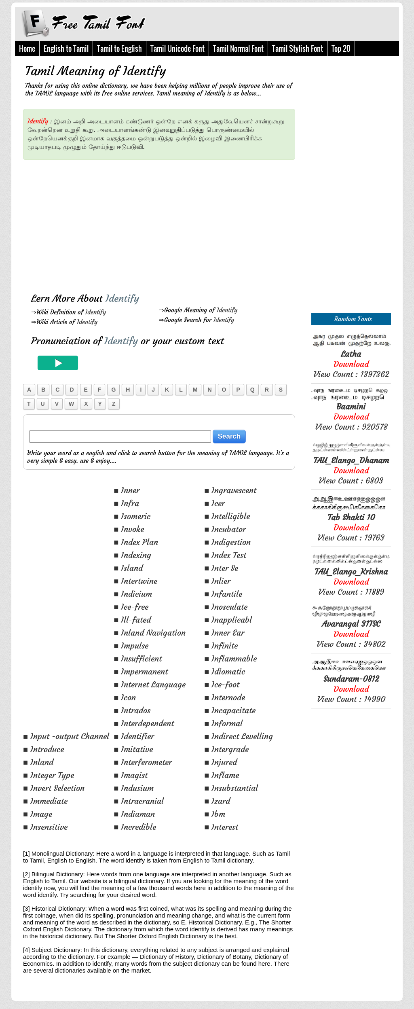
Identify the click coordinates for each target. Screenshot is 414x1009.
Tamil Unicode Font (177, 48)
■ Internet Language (150, 684)
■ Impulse (131, 645)
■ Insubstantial (231, 788)
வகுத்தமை (121, 138)
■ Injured (220, 762)
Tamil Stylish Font (297, 48)
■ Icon (125, 697)
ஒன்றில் (186, 138)
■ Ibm (214, 814)
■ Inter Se (221, 568)
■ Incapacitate (230, 710)
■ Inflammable (230, 658)
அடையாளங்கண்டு (124, 130)
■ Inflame (221, 775)
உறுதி (72, 130)
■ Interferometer (143, 762)
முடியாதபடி (44, 147)
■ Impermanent (141, 671)
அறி (79, 121)
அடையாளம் (105, 121)
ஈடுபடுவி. (131, 147)
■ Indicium (133, 594)
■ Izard (217, 801)
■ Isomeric (132, 516)
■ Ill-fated (132, 620)
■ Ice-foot (221, 684)
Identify (95, 312)
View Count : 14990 (351, 689)
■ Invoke (129, 529)
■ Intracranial (139, 801)
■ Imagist (131, 775)
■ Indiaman (134, 814)
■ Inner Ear (224, 632)
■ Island (128, 568)
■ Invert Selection (53, 788)
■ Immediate (45, 801)
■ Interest (221, 827)
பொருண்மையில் (230, 130)
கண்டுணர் (140, 121)
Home (27, 48)
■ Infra (126, 503)
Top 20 (341, 48)
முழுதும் (75, 147)
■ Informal (223, 723)
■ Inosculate (225, 607)
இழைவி (210, 138)
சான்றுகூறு (269, 121)
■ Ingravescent (230, 490)
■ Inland (38, 762)
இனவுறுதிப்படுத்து (179, 130)
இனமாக (92, 138)
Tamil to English (119, 48)
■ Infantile (223, 594)
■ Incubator (225, 529)
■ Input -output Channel (66, 736)
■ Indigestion (227, 542)
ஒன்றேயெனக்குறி (52, 138)
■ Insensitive (45, 827)
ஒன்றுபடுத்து (155, 138)
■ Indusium (134, 788)
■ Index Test (225, 555)
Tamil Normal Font (238, 48)
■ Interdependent (144, 723)
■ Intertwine (135, 581)
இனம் (62, 121)
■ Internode (224, 697)
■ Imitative (133, 749)
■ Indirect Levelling (238, 736)
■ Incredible (135, 827)
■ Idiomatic (224, 671)
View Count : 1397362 (351, 364)
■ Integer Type (48, 775)
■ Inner (126, 490)
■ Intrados (132, 710)
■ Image (37, 814)
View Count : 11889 (351, 581)
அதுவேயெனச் (232, 121)
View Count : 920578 (351, 416)
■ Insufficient (138, 658)
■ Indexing (132, 555)
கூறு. (88, 130)
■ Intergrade (226, 749)
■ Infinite (221, 645)
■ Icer (214, 503)
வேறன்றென (45, 130)
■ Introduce (43, 749)
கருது (201, 121)
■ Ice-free (131, 607)
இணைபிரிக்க (243, 138)
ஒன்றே (165, 121)
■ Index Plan (136, 542)
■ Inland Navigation (150, 632)
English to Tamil (66, 48)
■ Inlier (217, 581)
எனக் (184, 121)
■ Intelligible (227, 516)
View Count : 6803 (351, 470)
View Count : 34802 (351, 634)
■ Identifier (134, 736)
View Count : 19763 (350, 527)
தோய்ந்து (102, 147)
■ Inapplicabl (228, 620)
